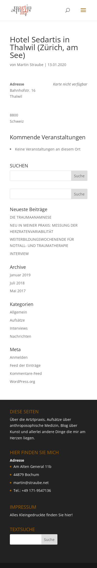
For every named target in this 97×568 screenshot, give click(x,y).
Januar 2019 (20, 274)
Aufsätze (17, 320)
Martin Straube (30, 64)
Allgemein (18, 312)
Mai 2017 (18, 290)
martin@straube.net (31, 482)
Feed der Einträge (25, 365)
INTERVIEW (19, 253)
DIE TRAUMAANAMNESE (30, 217)
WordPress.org (22, 381)
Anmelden (19, 357)
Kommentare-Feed (26, 373)
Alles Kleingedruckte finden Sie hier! (41, 514)
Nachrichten (20, 336)
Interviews (19, 328)
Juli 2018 (17, 282)
